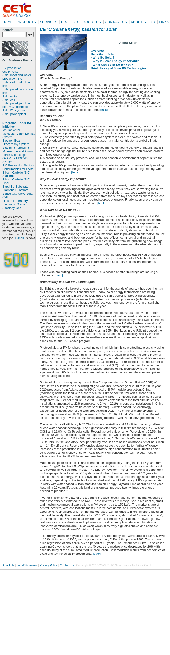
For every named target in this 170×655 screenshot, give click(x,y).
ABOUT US (92, 22)
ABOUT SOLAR (143, 22)
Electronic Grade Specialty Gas (13, 206)
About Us (8, 565)
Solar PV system (13, 110)
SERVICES (48, 22)
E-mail (19, 238)
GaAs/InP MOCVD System (15, 160)
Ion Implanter (11, 130)
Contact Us (67, 565)
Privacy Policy (48, 565)
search (7, 30)
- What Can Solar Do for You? (112, 64)
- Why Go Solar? (103, 57)
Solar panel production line (17, 91)
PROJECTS (70, 22)
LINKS (164, 22)
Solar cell (8, 100)
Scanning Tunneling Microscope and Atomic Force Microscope (18, 151)
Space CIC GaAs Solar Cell (17, 195)
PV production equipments (11, 69)
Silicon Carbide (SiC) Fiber (16, 181)
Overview (97, 50)
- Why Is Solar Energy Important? (115, 61)
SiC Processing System (18, 165)
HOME (7, 22)
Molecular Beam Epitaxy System (18, 135)
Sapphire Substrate (15, 186)
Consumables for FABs (17, 169)
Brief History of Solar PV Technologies (118, 68)
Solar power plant (14, 114)
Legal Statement (27, 565)
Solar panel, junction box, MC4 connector (16, 105)
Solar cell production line (16, 84)
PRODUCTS (26, 22)
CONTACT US (116, 22)
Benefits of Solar (103, 54)
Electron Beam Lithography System (15, 142)
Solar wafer (10, 96)
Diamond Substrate (15, 190)
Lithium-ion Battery (15, 201)
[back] (103, 109)
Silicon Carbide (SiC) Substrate (16, 174)
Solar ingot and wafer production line (16, 76)
